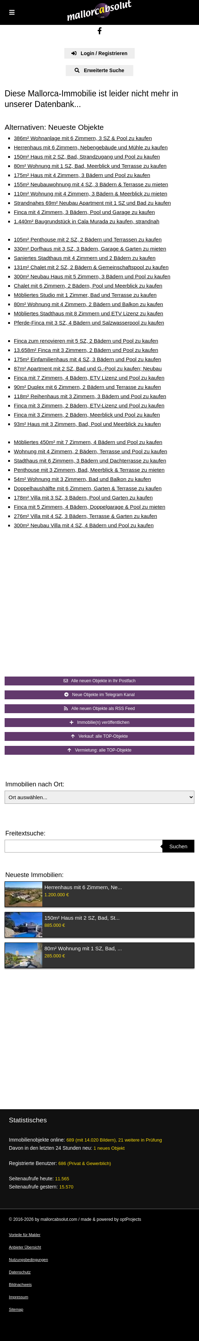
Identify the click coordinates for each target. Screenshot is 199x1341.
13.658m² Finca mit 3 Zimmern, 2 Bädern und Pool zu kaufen (86, 350)
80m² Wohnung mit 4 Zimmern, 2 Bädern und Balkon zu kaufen (88, 304)
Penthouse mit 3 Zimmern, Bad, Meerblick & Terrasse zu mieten (89, 470)
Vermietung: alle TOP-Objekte (99, 750)
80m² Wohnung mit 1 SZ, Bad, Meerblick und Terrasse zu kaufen (90, 166)
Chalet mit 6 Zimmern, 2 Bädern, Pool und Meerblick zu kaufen (88, 286)
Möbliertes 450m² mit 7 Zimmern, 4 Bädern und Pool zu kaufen (88, 442)
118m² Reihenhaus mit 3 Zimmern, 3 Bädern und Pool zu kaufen (90, 396)
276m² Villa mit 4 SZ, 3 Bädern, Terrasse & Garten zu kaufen (85, 516)
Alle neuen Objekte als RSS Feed (99, 708)
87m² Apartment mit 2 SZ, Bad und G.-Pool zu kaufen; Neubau (88, 368)
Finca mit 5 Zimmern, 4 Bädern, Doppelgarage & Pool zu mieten (89, 507)
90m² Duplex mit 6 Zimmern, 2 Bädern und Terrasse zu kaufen (87, 387)
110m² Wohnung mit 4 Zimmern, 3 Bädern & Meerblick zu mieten (90, 194)
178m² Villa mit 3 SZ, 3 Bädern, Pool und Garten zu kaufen (83, 498)
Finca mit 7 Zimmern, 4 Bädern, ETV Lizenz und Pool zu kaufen (89, 378)
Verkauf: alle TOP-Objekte (99, 736)
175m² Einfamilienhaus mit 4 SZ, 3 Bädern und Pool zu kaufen (87, 359)
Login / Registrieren (99, 53)
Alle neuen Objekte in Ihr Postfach (100, 680)
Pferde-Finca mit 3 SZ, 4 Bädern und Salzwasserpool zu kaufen (89, 323)
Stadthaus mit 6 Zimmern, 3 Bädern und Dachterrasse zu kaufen (90, 461)
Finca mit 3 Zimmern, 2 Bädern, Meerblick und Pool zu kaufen (87, 415)
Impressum (18, 1297)
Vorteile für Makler (25, 1235)
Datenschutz (20, 1272)
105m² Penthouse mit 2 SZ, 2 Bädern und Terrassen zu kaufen (88, 239)
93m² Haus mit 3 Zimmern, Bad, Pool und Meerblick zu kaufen (87, 424)
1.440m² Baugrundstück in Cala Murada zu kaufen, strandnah (86, 221)
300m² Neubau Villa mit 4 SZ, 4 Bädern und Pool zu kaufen (84, 525)
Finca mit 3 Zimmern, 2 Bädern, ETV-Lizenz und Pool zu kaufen (89, 405)
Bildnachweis (20, 1284)
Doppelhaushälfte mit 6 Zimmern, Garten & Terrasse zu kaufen (88, 488)
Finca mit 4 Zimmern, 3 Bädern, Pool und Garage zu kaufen (84, 212)
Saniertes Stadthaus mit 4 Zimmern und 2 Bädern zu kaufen (85, 258)
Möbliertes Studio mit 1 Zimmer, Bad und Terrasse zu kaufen (85, 295)
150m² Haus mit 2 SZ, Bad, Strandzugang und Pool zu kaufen (87, 157)
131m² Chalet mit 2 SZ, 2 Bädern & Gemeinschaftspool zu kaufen (91, 267)
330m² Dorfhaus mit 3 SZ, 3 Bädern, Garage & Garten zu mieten (90, 249)
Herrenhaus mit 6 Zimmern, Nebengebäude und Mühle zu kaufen (91, 147)
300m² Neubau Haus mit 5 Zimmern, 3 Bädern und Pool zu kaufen (92, 276)
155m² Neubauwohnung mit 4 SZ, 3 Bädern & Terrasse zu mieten (91, 184)
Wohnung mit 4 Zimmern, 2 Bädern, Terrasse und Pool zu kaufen (90, 451)
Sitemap (16, 1309)
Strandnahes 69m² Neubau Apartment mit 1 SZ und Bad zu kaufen (92, 203)
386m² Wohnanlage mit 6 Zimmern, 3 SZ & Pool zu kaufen (83, 138)
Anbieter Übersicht (25, 1247)
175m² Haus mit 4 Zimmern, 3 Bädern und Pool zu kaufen (82, 175)
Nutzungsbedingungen (28, 1259)
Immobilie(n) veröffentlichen (99, 722)
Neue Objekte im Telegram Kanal (99, 694)
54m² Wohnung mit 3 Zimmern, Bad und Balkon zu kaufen (82, 479)
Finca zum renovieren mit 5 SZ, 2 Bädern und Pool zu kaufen (86, 341)
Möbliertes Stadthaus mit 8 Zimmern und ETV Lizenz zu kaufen (88, 313)
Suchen (179, 846)
